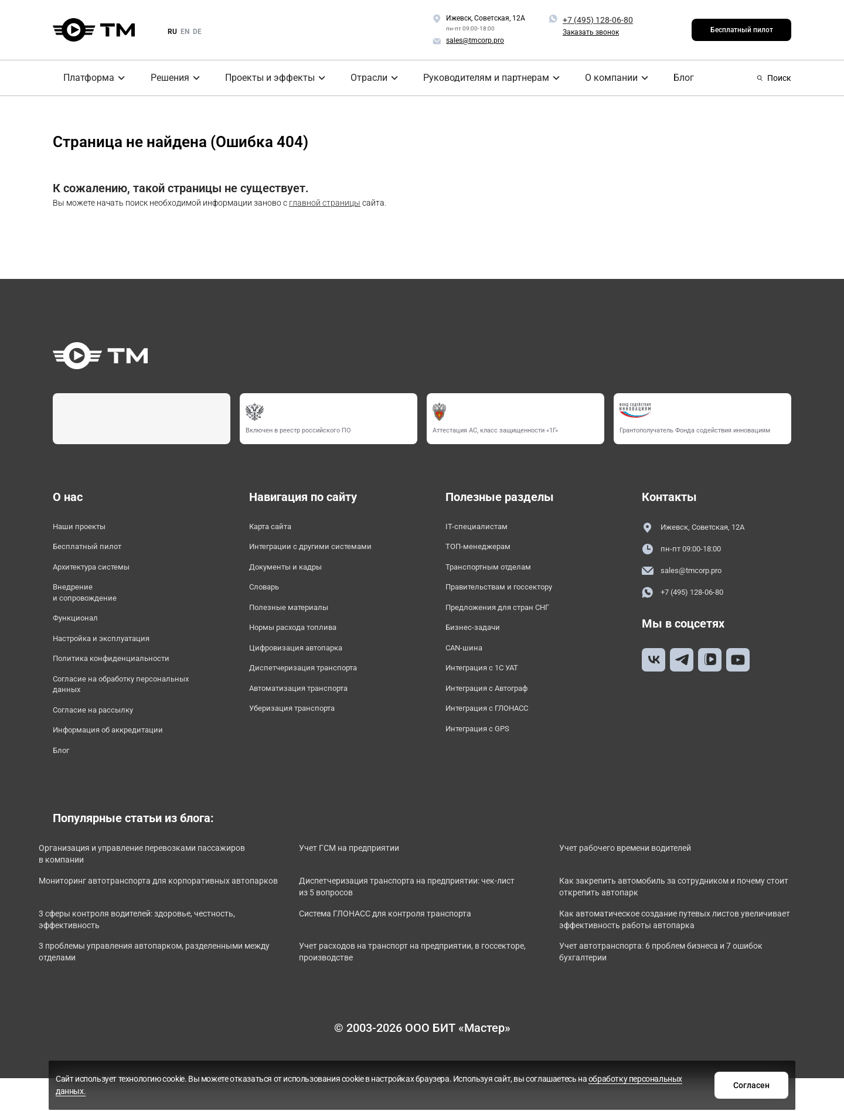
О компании (602, 78)
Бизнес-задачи (477, 640)
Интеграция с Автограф (497, 707)
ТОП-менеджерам (484, 550)
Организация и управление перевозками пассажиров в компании (142, 885)
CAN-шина (467, 662)
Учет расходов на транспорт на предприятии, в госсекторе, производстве (412, 992)
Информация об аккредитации (120, 756)
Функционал (80, 630)
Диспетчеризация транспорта (314, 685)
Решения (164, 78)
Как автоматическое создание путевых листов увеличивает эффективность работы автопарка (679, 957)
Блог (672, 78)
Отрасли (364, 78)
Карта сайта (275, 527)
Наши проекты (85, 527)
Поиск (774, 78)
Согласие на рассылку (102, 733)
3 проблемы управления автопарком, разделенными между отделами (135, 992)
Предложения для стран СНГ (508, 617)
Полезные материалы (296, 617)
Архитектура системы (100, 572)
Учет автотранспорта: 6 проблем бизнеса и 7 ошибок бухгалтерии (664, 992)
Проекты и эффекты (264, 78)
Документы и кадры (294, 572)
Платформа (81, 78)
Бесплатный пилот (741, 30)
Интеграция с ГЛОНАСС (496, 730)
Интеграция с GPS (484, 752)
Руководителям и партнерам (479, 78)
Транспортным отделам (497, 572)
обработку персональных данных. (481, 1089)
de (197, 32)
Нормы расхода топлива (303, 640)
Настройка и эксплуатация (112, 653)
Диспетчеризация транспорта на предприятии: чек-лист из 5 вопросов (416, 921)
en (185, 32)
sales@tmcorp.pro (689, 573)
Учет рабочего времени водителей (648, 878)
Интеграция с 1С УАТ (490, 685)
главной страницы (324, 202)
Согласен (605, 1083)
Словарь (268, 595)
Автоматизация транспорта (310, 707)
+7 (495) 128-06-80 (598, 20)
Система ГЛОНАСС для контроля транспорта (411, 950)
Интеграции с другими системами (323, 550)
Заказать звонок (591, 32)
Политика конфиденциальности (123, 675)
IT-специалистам (481, 527)
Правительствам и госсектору (511, 595)
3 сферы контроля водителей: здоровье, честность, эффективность (141, 957)
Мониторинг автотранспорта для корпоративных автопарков (161, 921)
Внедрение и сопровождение (91, 601)
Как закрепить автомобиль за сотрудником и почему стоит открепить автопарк (670, 921)
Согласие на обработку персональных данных (104, 705)
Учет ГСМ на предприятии (370, 878)
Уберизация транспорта (301, 730)
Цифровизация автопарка (307, 662)
